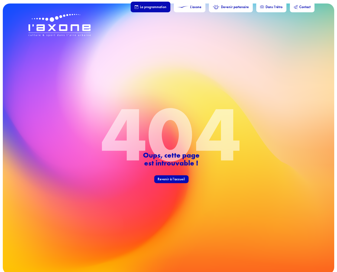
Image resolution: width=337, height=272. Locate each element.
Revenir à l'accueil (171, 179)
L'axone (189, 6)
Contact (302, 6)
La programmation (150, 6)
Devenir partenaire (231, 6)
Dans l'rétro (271, 7)
